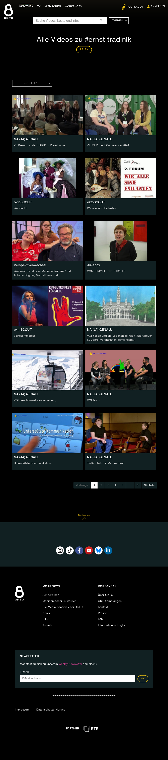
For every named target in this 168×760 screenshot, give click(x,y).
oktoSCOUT (23, 202)
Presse (102, 613)
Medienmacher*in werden (60, 601)
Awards (48, 625)
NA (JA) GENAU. (26, 139)
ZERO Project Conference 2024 (108, 145)
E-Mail (25, 672)
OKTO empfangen (110, 601)
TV (39, 6)
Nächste (149, 485)
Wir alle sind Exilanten (101, 208)
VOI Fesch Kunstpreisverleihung (35, 400)
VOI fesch (93, 400)
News (46, 613)
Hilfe (45, 619)
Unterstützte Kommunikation (32, 463)
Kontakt (103, 607)
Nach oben (84, 518)
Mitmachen (53, 6)
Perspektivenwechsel (30, 265)
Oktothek (26, 6)
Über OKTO (105, 595)
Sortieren (37, 83)
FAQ (101, 619)
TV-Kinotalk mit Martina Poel (105, 463)
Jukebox (93, 265)
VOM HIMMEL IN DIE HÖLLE (106, 271)
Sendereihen (51, 595)
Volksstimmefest (24, 335)
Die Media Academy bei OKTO (63, 607)
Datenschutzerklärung (50, 709)
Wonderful (20, 208)
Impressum (22, 709)
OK (143, 679)
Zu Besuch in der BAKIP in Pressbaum (39, 145)
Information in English (112, 625)
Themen (119, 21)
